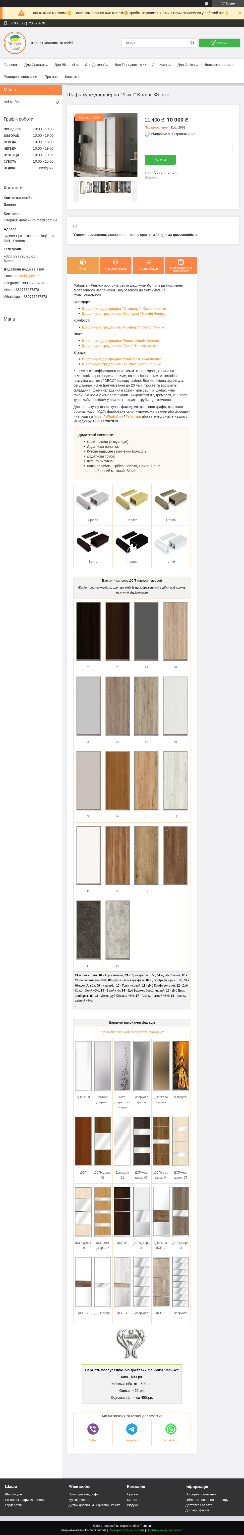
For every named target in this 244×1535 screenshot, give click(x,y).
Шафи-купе (13, 1494)
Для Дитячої (95, 65)
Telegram (133, 416)
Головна (10, 65)
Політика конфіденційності (165, 1530)
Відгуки (132, 1505)
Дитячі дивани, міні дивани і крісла (94, 1505)
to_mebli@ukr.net (28, 276)
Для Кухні (160, 65)
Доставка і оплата (219, 65)
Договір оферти (197, 1510)
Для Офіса (186, 65)
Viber (98, 416)
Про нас (51, 77)
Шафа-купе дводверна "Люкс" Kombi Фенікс (120, 341)
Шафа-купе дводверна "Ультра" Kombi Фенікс (122, 359)
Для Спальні (34, 65)
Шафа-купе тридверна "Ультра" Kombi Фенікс (121, 364)
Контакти (72, 77)
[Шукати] (192, 43)
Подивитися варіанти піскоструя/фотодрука (132, 1032)
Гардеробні (13, 1505)
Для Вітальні (65, 65)
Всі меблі (12, 102)
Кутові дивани (78, 1500)
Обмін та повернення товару (206, 1500)
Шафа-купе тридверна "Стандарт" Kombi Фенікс (124, 314)
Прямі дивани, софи (83, 1494)
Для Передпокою (128, 65)
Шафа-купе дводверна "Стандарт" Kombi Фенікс (124, 309)
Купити (160, 160)
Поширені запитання (20, 77)
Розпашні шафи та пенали (25, 1500)
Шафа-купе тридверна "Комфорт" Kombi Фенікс (123, 327)
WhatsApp (114, 416)
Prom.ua (145, 1526)
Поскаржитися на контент (126, 1530)
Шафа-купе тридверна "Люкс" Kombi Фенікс (120, 346)
